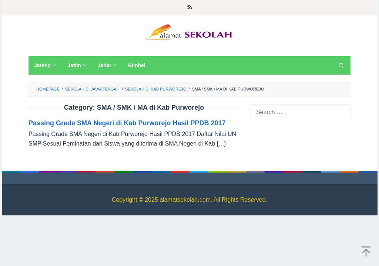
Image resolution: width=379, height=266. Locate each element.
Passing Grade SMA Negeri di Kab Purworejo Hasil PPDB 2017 (127, 123)
